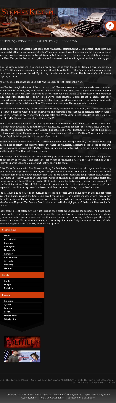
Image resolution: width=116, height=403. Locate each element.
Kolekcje (8, 300)
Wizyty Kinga (10, 315)
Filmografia (9, 250)
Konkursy (9, 281)
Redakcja (8, 288)
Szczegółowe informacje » (81, 397)
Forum (7, 311)
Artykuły (8, 261)
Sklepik (7, 284)
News (7, 235)
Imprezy (8, 308)
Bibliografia (10, 246)
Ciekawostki (10, 257)
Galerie (7, 268)
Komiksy (8, 253)
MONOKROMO (108, 382)
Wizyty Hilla (10, 319)
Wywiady (8, 264)
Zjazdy (7, 304)
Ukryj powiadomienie (52, 397)
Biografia (8, 243)
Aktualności (10, 239)
